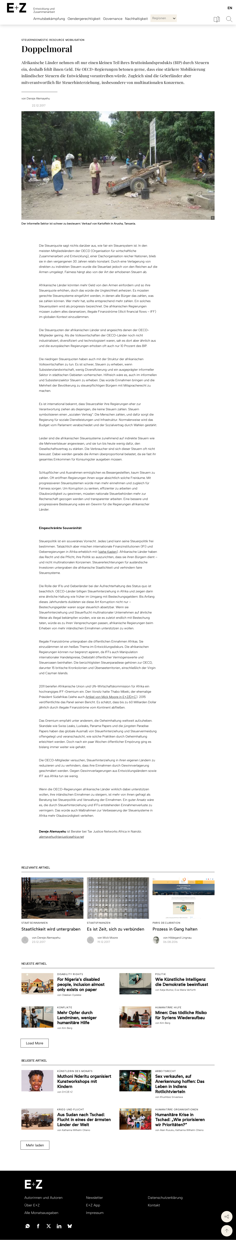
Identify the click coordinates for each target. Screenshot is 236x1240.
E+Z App (93, 1205)
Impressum (95, 1213)
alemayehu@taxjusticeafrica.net (61, 837)
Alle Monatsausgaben (41, 1213)
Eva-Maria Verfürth (185, 989)
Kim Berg (67, 1028)
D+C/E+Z (67, 1091)
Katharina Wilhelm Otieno (76, 1130)
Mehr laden (33, 1145)
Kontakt (154, 1205)
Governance (112, 19)
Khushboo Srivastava (171, 1097)
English (230, 8)
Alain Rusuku (167, 1130)
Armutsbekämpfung (49, 19)
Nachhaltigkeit (136, 19)
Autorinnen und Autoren (43, 1197)
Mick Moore (107, 937)
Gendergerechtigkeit (84, 19)
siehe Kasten (108, 552)
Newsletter (94, 1197)
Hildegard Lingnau (177, 937)
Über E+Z (32, 1205)
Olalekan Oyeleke (71, 995)
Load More (33, 1043)
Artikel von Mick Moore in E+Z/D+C (111, 697)
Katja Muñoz (166, 989)
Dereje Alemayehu (46, 937)
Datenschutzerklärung (165, 1197)
